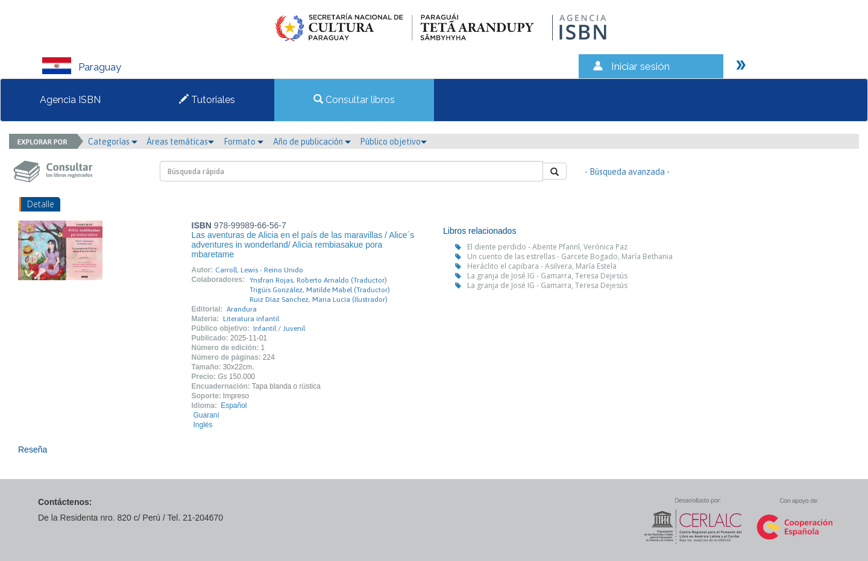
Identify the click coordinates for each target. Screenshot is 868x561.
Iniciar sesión (640, 66)
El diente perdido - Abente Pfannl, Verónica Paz (547, 247)
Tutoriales (207, 99)
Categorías (112, 141)
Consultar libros (354, 99)
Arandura (242, 309)
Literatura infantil (251, 319)
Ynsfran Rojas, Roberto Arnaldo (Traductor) (318, 280)
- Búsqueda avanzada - (627, 172)
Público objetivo (393, 141)
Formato (243, 141)
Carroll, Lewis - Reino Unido (259, 270)
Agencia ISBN (70, 99)
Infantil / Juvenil (279, 328)
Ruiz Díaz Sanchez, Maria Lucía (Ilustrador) (319, 299)
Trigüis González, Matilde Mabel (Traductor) (320, 290)
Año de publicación (312, 141)
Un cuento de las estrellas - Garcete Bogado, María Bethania (570, 256)
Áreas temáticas (180, 141)
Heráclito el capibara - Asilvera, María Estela (542, 266)
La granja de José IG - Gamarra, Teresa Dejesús (547, 276)
